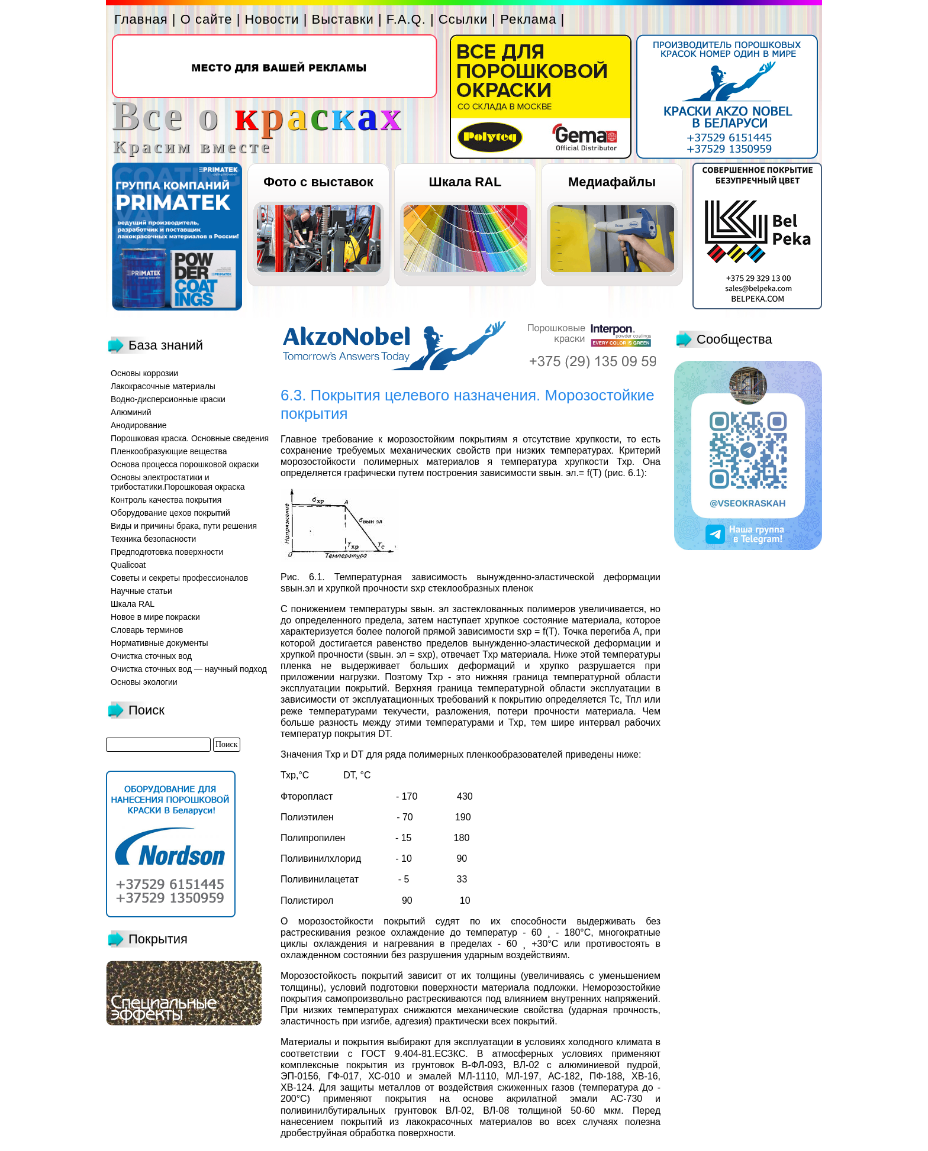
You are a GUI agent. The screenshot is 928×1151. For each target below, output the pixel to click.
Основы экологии (144, 682)
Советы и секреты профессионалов (179, 578)
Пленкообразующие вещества (169, 451)
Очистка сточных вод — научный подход (189, 669)
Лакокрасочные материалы (163, 386)
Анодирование (139, 425)
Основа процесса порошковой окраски (185, 464)
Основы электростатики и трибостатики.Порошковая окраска (178, 482)
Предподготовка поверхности (167, 552)
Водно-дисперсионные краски (168, 399)
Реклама (528, 19)
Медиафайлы (612, 181)
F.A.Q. (406, 19)
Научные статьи (141, 591)
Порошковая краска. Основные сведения (190, 438)
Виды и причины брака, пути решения (184, 526)
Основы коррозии (144, 373)
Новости (271, 19)
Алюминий (131, 412)
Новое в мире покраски (155, 617)
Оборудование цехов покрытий (170, 513)
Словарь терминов (147, 630)
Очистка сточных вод (151, 656)
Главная (141, 19)
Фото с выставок (318, 181)
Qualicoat (128, 565)
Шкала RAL (465, 181)
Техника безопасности (153, 539)
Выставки (343, 19)
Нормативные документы (159, 643)
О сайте (207, 19)
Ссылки (463, 19)
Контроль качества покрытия (166, 500)
